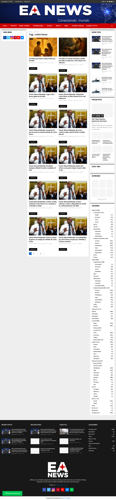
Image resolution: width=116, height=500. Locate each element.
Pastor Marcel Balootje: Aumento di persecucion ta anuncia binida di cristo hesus (43, 132)
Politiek (95, 306)
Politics (95, 257)
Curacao (97, 240)
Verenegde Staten (99, 285)
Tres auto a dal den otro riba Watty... (96, 155)
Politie (95, 304)
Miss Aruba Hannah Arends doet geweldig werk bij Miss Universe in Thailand (107, 52)
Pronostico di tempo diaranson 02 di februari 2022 (108, 142)
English (94, 210)
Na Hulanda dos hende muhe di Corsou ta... (96, 142)
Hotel (94, 347)
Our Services (19, 1)
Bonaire (97, 243)
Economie (97, 266)
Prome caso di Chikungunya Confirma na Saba (48, 449)
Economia (96, 335)
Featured (32, 74)
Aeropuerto (96, 358)
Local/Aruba (96, 212)
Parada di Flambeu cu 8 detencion (76, 439)
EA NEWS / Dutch (91, 26)
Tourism (95, 226)
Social (96, 222)
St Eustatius (95, 316)
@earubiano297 (102, 199)
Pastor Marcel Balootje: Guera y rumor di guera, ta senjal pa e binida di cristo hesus (43, 239)
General (95, 344)
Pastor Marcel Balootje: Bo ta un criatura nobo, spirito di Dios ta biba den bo (72, 132)
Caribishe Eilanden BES (99, 288)
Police (95, 255)
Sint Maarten (98, 245)
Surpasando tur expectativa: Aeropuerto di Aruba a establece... (107, 157)
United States (98, 236)
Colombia (97, 233)
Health (96, 215)
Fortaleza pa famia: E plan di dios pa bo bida (42, 59)
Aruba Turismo (24, 26)
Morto (58, 26)
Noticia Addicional (98, 339)
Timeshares (96, 349)
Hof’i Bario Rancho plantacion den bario (99, 120)
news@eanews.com (61, 485)
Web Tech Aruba (65, 498)
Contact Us (27, 1)
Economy (97, 217)
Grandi (95, 401)
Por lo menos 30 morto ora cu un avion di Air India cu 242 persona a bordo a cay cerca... (77, 430)
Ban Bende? (95, 410)
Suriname (96, 382)
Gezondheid (98, 264)
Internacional (38, 26)
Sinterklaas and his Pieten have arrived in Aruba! (107, 78)
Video (66, 26)
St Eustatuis (95, 314)
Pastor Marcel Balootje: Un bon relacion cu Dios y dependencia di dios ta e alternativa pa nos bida (72, 203)
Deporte (14, 26)
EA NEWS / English (78, 26)
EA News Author (33, 62)
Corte (94, 332)
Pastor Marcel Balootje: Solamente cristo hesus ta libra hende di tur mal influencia (72, 96)
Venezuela (98, 231)
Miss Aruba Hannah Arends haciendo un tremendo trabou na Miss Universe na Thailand (107, 66)
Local (5, 26)
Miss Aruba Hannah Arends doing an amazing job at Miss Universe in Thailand (107, 39)
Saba (96, 248)
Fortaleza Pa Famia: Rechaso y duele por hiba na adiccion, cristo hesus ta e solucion (72, 60)
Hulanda (95, 377)
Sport (94, 273)
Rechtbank (98, 271)
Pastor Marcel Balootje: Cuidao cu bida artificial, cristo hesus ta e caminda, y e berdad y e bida (43, 203)
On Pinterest (96, 176)
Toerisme (96, 276)
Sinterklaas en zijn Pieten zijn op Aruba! (107, 89)
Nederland (98, 302)
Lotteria (95, 337)
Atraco (95, 394)
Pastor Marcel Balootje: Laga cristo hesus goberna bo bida (41, 95)
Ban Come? (95, 408)
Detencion (96, 391)
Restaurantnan (97, 351)
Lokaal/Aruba (96, 262)
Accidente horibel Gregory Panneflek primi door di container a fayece (76, 449)
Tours (95, 354)
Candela (95, 396)
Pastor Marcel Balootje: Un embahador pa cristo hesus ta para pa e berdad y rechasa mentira (73, 239)
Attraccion (96, 356)
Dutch (93, 259)
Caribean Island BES (98, 238)
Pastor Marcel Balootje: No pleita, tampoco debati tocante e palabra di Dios (42, 168)
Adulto (95, 403)
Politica (95, 328)
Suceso (49, 26)
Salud (95, 323)
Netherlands (98, 252)
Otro (94, 384)
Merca (95, 379)
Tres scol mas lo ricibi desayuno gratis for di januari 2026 (48, 440)
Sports (95, 224)
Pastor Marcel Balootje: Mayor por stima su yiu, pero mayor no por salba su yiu (72, 168)
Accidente (96, 389)
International (96, 229)
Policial (95, 325)
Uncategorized (96, 412)
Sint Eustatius (98, 250)
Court (96, 219)
